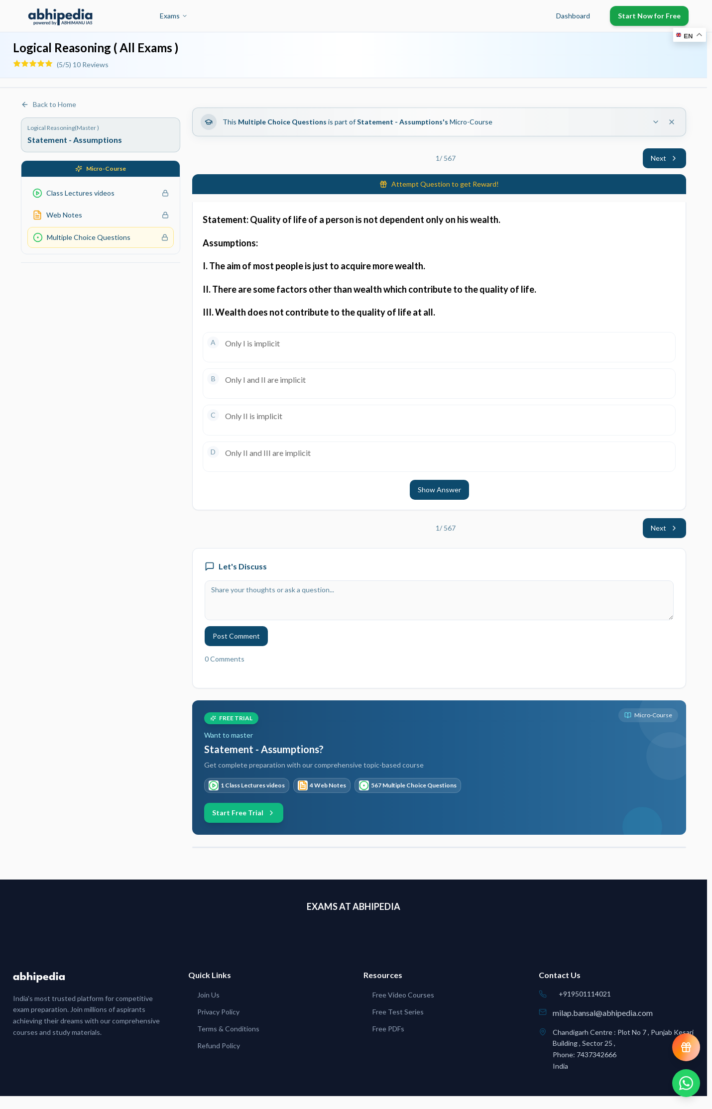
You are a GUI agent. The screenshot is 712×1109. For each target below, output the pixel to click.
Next (664, 158)
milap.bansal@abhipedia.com (603, 1012)
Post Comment (236, 636)
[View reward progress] (686, 1047)
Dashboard (573, 15)
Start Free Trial (243, 812)
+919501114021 (585, 994)
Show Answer (439, 489)
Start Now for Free (649, 15)
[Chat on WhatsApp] (686, 1083)
